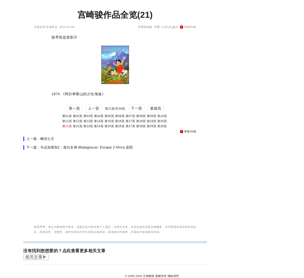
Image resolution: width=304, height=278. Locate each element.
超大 (175, 27)
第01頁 (67, 116)
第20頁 (162, 121)
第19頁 (151, 121)
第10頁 (162, 116)
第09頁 (151, 116)
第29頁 (151, 126)
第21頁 (67, 126)
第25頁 (109, 126)
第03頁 (88, 116)
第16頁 (120, 121)
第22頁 (78, 126)
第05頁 (109, 116)
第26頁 (120, 126)
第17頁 (130, 121)
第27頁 (130, 126)
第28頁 (141, 126)
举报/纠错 (188, 27)
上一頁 (93, 108)
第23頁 (88, 126)
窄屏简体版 (145, 27)
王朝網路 (148, 276)
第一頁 (74, 108)
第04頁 (99, 116)
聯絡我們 (173, 276)
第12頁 (78, 121)
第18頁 (141, 121)
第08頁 (141, 116)
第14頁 (99, 121)
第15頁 (109, 121)
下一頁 (136, 108)
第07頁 (130, 116)
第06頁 (120, 116)
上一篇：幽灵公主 (40, 138)
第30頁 (162, 126)
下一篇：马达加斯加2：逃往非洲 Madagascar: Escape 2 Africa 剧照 (79, 147)
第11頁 (67, 121)
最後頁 (155, 108)
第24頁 (99, 126)
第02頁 (78, 116)
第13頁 (88, 121)
